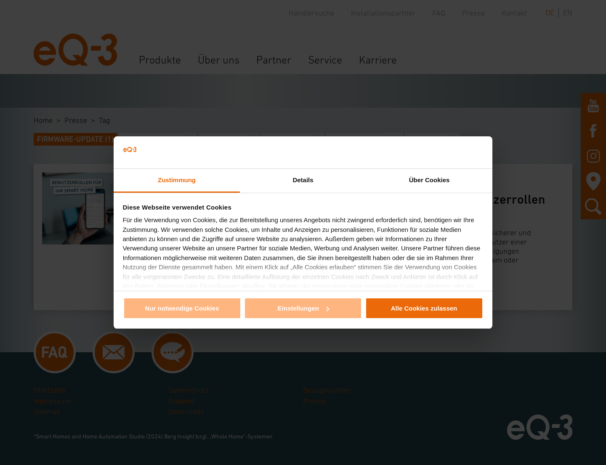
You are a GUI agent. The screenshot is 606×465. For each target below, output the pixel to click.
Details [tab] (302, 179)
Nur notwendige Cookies (182, 308)
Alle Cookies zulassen (424, 308)
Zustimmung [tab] (177, 179)
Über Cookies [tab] (429, 179)
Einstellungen (303, 308)
